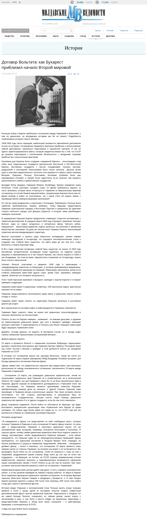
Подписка (124, 30)
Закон (56, 36)
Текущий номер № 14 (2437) (15, 30)
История (96, 36)
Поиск (71, 30)
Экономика (41, 36)
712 (77, 74)
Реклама (110, 30)
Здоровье (110, 36)
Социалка (69, 36)
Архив (97, 30)
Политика (25, 36)
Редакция (138, 30)
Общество (9, 36)
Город (83, 36)
